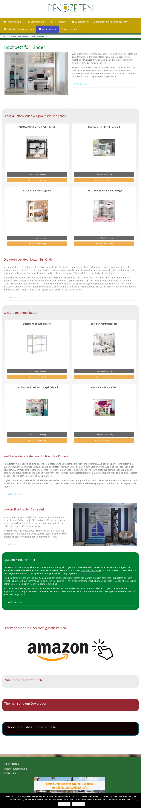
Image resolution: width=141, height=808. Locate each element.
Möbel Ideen (16, 36)
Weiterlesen (78, 804)
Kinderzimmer (29, 36)
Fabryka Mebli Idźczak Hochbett (104, 127)
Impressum (10, 772)
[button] (104, 84)
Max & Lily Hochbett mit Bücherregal (104, 190)
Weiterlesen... (83, 83)
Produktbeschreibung (37, 174)
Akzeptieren (64, 804)
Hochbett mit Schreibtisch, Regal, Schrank (37, 387)
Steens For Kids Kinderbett (103, 387)
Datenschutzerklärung (15, 768)
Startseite (6, 36)
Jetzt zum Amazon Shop (37, 180)
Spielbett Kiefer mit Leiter (104, 323)
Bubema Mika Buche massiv (37, 323)
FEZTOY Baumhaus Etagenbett (37, 190)
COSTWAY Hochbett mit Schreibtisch (37, 127)
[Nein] (137, 800)
